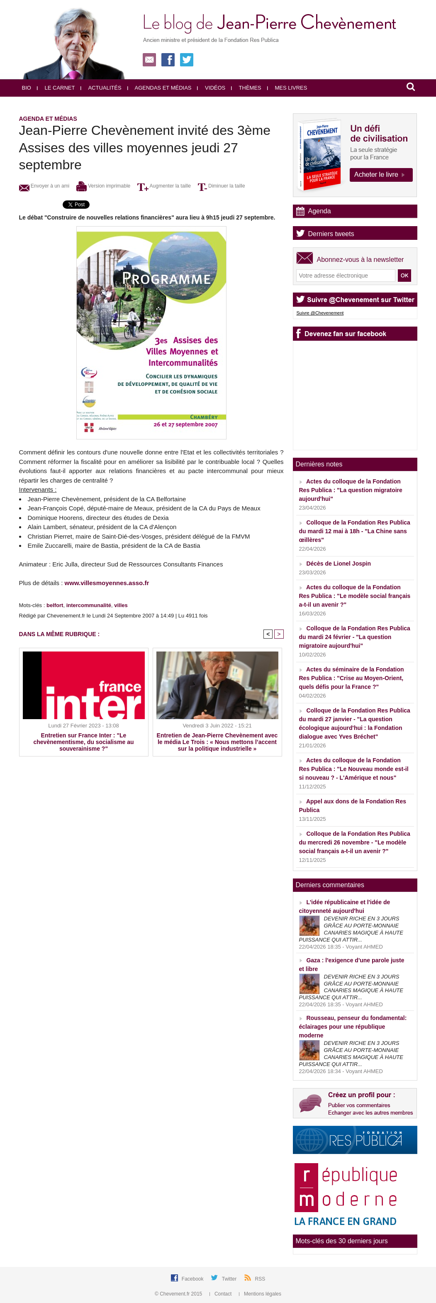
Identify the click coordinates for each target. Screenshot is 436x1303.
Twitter (230, 1279)
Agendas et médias (159, 88)
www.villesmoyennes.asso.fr (107, 582)
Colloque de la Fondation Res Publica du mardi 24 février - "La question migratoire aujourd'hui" (354, 637)
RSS (260, 1279)
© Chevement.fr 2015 (179, 1294)
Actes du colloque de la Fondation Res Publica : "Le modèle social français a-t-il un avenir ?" (355, 596)
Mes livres (287, 88)
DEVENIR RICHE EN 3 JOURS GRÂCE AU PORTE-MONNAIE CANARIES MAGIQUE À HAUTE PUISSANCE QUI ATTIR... (351, 929)
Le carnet (56, 88)
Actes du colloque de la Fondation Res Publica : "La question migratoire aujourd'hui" (350, 490)
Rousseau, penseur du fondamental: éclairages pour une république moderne (353, 1027)
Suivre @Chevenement (320, 312)
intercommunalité (88, 605)
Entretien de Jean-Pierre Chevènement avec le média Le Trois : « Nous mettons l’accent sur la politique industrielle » (217, 742)
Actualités (100, 88)
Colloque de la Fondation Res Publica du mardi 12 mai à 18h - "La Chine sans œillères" (354, 531)
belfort (54, 605)
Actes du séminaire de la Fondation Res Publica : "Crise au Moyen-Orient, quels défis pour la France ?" (351, 678)
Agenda (319, 211)
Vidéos (211, 88)
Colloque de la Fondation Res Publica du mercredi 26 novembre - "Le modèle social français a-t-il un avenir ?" (354, 842)
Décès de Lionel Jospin (338, 563)
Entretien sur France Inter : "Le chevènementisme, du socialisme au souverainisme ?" (84, 742)
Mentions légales (260, 1294)
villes (121, 605)
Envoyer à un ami (44, 186)
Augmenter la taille (164, 186)
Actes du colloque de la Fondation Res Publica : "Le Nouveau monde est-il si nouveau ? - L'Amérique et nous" (354, 769)
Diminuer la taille (221, 186)
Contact (221, 1294)
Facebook (193, 1279)
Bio (26, 88)
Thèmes (246, 88)
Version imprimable (103, 186)
